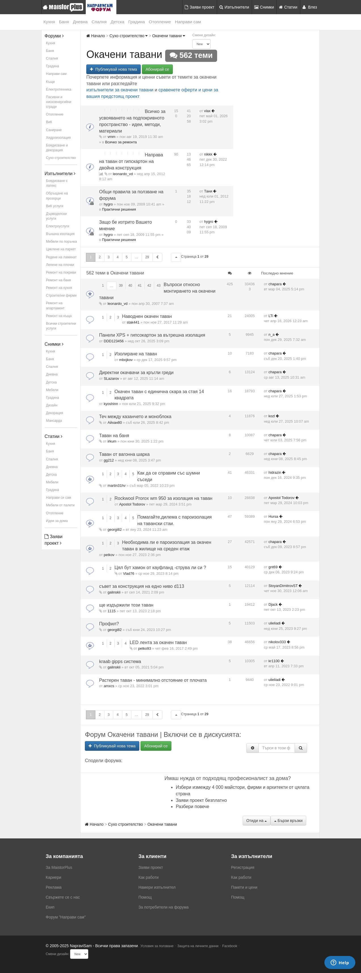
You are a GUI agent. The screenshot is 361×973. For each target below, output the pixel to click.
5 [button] (127, 257)
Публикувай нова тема (113, 69)
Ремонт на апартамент (55, 305)
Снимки (264, 7)
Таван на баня (114, 435)
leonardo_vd (123, 174)
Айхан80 (115, 422)
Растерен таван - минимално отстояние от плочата (153, 680)
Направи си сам (58, 498)
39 (121, 286)
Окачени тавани (168, 35)
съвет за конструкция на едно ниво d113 (141, 586)
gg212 (109, 460)
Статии (288, 7)
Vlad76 (128, 573)
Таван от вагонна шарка (124, 454)
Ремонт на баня (58, 280)
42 (149, 286)
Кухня (49, 21)
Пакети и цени (244, 887)
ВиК (49, 122)
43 (158, 286)
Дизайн (51, 405)
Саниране (54, 130)
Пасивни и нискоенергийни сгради (58, 102)
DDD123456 (113, 341)
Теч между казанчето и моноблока (135, 416)
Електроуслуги (57, 226)
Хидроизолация (58, 138)
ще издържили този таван (126, 605)
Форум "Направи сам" (66, 917)
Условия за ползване (157, 946)
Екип (50, 907)
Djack (273, 604)
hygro (108, 204)
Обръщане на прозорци (57, 195)
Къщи (50, 82)
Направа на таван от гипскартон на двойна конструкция (131, 161)
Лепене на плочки (60, 265)
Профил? (109, 623)
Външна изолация (60, 234)
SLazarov (111, 378)
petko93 (144, 648)
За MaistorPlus (59, 867)
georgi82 (115, 529)
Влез (310, 7)
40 (130, 286)
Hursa (273, 516)
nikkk (208, 154)
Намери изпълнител (157, 887)
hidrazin (274, 472)
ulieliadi (274, 623)
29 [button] (147, 257)
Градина (136, 21)
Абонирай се (157, 69)
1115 (112, 611)
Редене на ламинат (61, 257)
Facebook (229, 946)
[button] (176, 257)
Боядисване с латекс (57, 183)
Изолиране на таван (136, 353)
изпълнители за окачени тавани (119, 89)
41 (140, 286)
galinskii (114, 592)
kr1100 (274, 661)
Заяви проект (199, 7)
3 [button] (109, 257)
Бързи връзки (288, 820)
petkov (109, 555)
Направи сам (188, 21)
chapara (275, 284)
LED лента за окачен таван (158, 642)
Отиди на (256, 820)
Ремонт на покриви (61, 272)
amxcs (109, 686)
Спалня (99, 21)
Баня (64, 21)
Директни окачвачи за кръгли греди (136, 372)
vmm (112, 137)
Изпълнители (234, 7)
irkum (112, 441)
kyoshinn (111, 404)
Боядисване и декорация (57, 147)
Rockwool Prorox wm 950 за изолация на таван (164, 498)
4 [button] (118, 257)
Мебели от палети (60, 505)
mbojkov (126, 360)
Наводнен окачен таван (147, 316)
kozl (271, 416)
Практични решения (119, 209)
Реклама (54, 887)
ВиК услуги (54, 206)
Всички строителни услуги (61, 326)
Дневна (80, 21)
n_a (271, 334)
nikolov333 (277, 642)
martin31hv (116, 485)
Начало (95, 35)
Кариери (53, 877)
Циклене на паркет (61, 249)
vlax (207, 111)
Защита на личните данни (198, 946)
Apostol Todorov (132, 504)
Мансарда (54, 421)
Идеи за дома (57, 521)
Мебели (52, 390)
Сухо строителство (61, 158)
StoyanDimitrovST (283, 586)
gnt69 (273, 567)
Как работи (148, 877)
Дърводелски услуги (56, 216)
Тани (208, 191)
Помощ (145, 897)
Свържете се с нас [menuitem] (63, 897)
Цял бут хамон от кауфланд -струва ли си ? (160, 567)
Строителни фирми (61, 295)
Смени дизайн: (204, 35)
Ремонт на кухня (59, 288)
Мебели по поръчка (61, 242)
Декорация (54, 413)
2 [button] (100, 257)
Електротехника (58, 89)
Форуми (54, 35)
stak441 (133, 322)
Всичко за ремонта (121, 142)
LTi (270, 316)
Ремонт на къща (59, 316)
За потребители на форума (163, 907)
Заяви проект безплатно (201, 800)
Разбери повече (192, 806)
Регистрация (242, 867)
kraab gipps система (120, 661)
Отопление (160, 21)
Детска (117, 21)
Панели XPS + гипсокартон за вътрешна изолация (152, 335)
